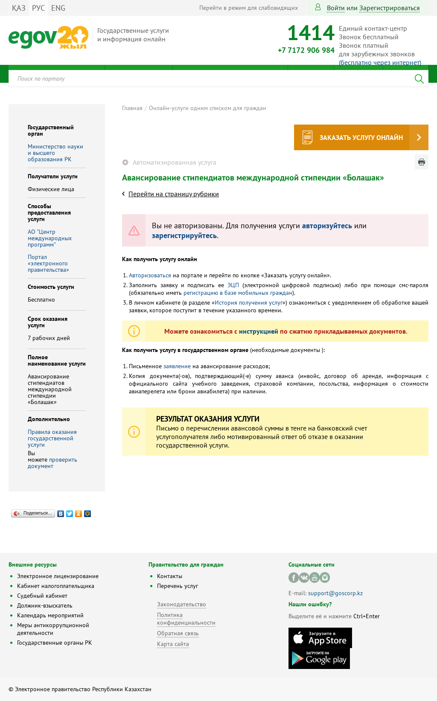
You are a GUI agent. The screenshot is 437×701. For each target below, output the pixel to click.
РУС (38, 8)
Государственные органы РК (54, 642)
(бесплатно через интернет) (380, 62)
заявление (177, 366)
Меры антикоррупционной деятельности (53, 629)
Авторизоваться (150, 275)
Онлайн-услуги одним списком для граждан (207, 108)
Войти (336, 7)
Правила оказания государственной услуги (52, 438)
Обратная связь (178, 633)
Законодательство (181, 604)
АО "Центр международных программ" (50, 238)
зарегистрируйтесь (184, 235)
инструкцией (258, 331)
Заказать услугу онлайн (361, 137)
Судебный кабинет (42, 595)
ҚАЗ (19, 8)
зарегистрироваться (389, 7)
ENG (58, 8)
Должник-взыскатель (45, 605)
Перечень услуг (177, 586)
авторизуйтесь (327, 225)
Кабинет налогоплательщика (55, 586)
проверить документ (52, 463)
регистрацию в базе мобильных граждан (238, 293)
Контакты (169, 576)
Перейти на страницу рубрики (173, 193)
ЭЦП (233, 285)
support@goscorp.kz (335, 593)
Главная (132, 108)
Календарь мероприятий (50, 615)
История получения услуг (249, 302)
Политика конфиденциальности (186, 618)
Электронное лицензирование (58, 576)
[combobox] (218, 78)
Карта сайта (173, 644)
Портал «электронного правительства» (48, 263)
